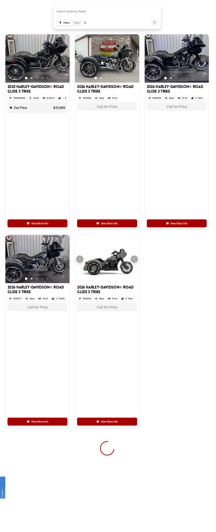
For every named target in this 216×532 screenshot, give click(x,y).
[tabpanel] (107, 124)
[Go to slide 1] (26, 96)
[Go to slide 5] (48, 96)
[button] (85, 41)
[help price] (11, 125)
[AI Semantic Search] (107, 31)
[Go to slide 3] (37, 96)
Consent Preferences (3, 492)
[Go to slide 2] (31, 96)
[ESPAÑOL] (49, 2)
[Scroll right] (66, 116)
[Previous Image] (10, 76)
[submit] (154, 40)
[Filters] (65, 41)
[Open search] (213, 12)
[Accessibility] (68, 2)
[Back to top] (19, 416)
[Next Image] (64, 76)
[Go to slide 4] (42, 96)
